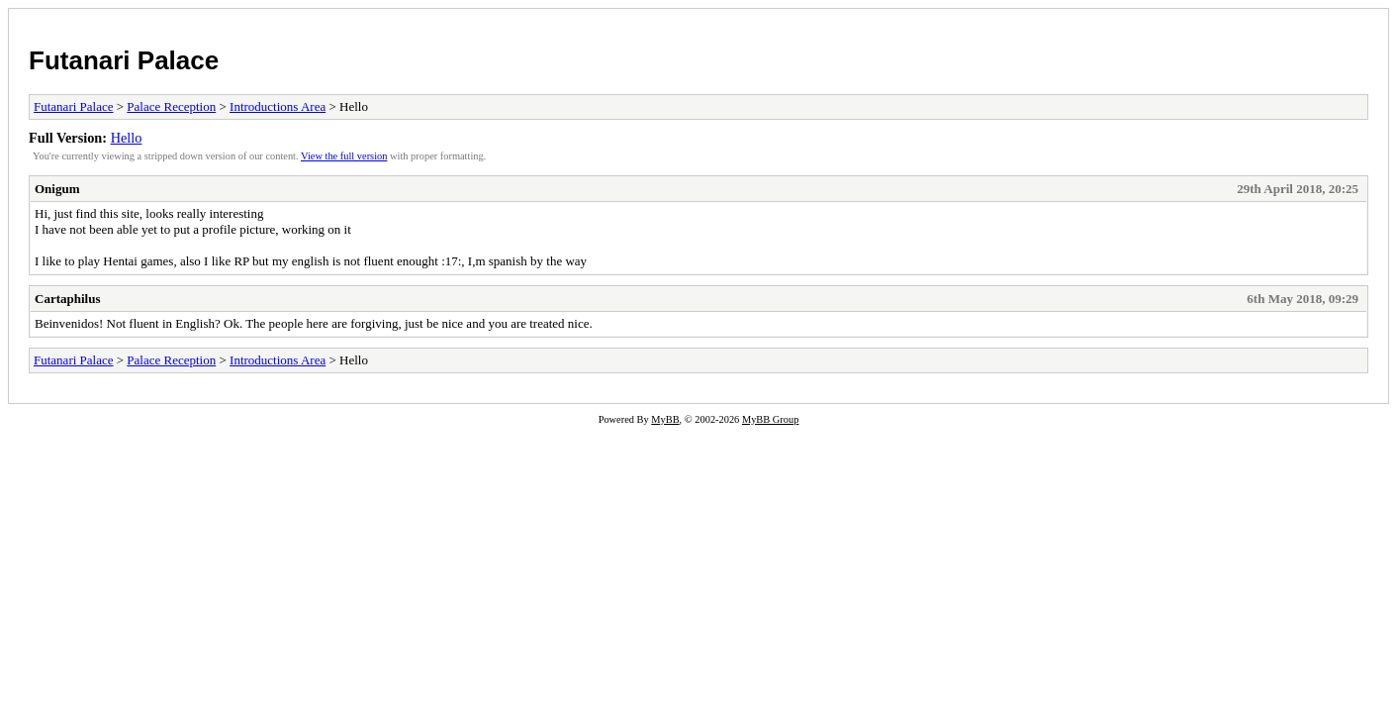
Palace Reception (171, 106)
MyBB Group (770, 419)
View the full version (344, 156)
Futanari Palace (124, 60)
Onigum (57, 188)
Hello (126, 138)
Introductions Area (278, 106)
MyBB (665, 419)
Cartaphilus (67, 298)
